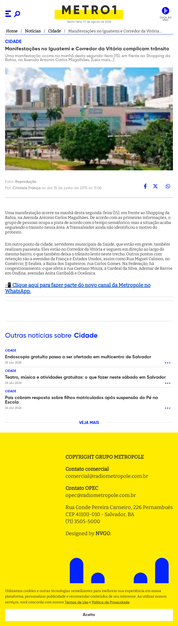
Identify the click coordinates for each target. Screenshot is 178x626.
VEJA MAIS (89, 423)
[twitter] (155, 186)
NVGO (102, 533)
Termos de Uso (76, 602)
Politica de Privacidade (110, 602)
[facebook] (145, 186)
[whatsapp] (168, 186)
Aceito (89, 615)
